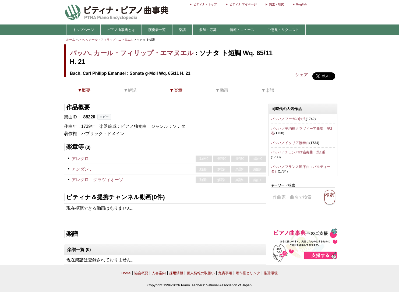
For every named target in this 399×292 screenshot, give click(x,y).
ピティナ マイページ (243, 4)
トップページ (83, 30)
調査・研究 (276, 4)
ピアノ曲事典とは (121, 30)
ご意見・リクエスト (283, 30)
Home (126, 273)
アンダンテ (82, 169)
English (301, 4)
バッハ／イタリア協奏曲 (290, 143)
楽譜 (182, 30)
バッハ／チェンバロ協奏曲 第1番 (298, 152)
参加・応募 (208, 30)
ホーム (70, 39)
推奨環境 (271, 273)
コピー (104, 116)
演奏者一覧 (157, 30)
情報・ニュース (242, 30)
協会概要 (141, 273)
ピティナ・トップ (205, 4)
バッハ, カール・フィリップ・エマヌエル (105, 39)
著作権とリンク (248, 273)
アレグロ (80, 158)
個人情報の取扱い (201, 273)
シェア (301, 74)
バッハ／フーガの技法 (288, 119)
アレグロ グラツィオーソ (97, 179)
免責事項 (225, 273)
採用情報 (176, 273)
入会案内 (159, 273)
